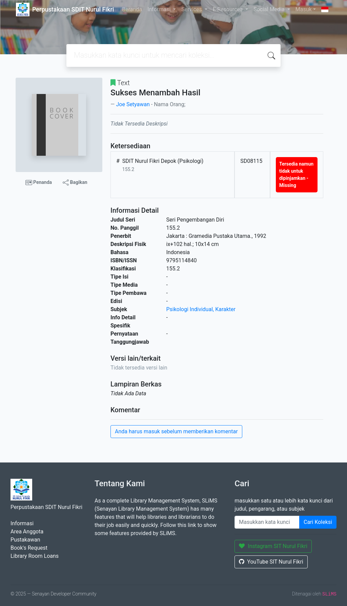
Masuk (303, 9)
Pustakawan (25, 539)
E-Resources (228, 9)
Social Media (269, 9)
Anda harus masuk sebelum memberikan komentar (176, 431)
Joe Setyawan (132, 104)
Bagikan (75, 182)
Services (192, 9)
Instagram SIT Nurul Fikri (273, 546)
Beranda (132, 9)
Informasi (159, 9)
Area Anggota (27, 531)
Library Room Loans (35, 556)
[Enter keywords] (267, 522)
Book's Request (29, 548)
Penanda (38, 182)
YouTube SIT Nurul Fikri (271, 561)
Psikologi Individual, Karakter (201, 309)
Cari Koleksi (318, 522)
